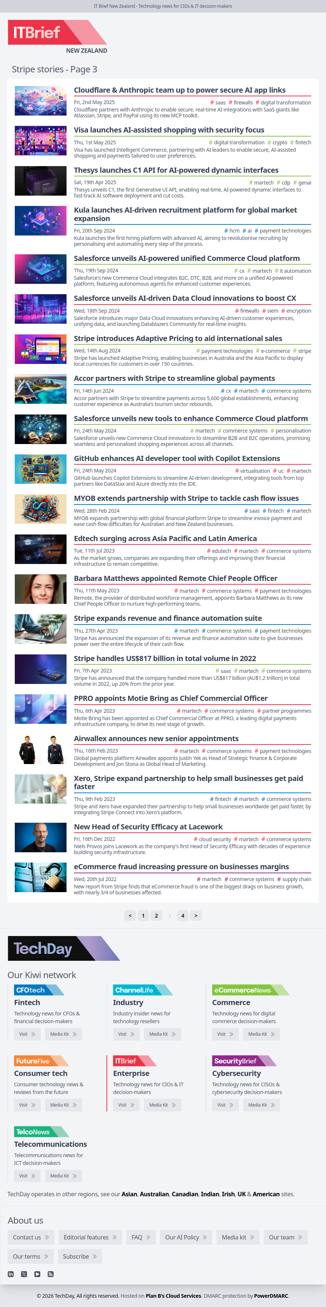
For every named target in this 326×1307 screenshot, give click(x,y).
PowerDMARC (271, 1295)
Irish (228, 1194)
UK (242, 1194)
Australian (154, 1194)
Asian (129, 1194)
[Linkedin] (11, 1274)
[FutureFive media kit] (63, 1105)
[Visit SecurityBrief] (225, 1105)
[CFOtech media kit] (63, 1034)
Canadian (185, 1194)
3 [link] (169, 915)
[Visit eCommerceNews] (225, 1034)
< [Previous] (130, 915)
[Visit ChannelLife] (126, 1034)
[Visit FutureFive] (27, 1105)
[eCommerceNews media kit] (261, 1034)
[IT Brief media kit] (162, 1105)
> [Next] (195, 915)
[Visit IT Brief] (126, 1105)
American (266, 1194)
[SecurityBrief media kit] (261, 1105)
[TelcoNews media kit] (63, 1176)
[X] (24, 1274)
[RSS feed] (51, 1274)
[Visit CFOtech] (27, 1034)
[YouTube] (37, 1274)
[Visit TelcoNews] (27, 1176)
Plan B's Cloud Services (173, 1295)
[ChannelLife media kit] (162, 1034)
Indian (210, 1194)
